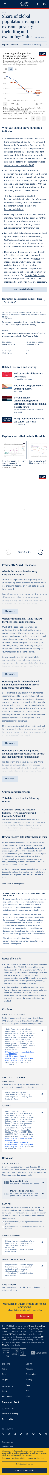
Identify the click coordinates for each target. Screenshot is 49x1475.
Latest (4, 1405)
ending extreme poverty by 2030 (19, 165)
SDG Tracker (7, 1410)
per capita (35, 259)
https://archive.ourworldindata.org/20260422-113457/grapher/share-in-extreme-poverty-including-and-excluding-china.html (19, 1059)
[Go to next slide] (40, 552)
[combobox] (38, 4)
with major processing (11, 336)
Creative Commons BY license (16, 993)
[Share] (38, 118)
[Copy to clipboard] (39, 1030)
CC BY (25, 118)
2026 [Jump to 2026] (42, 104)
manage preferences (35, 1458)
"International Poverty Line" (29, 145)
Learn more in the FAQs (24, 289)
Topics (4, 1383)
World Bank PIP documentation (29, 247)
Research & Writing (32, 45)
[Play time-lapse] (5, 104)
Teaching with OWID (10, 1416)
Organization (31, 1388)
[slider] (17, 104)
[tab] (6, 69)
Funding (29, 1393)
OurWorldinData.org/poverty (12, 118)
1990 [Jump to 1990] (12, 104)
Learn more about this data (18, 109)
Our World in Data (25, 4)
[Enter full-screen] (44, 118)
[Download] (33, 118)
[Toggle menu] (4, 4)
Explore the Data (10, 45)
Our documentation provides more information (27, 1223)
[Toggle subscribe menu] (44, 4)
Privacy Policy (20, 1458)
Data (4, 1388)
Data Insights (7, 1433)
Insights (5, 1393)
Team (28, 1399)
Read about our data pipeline (14, 884)
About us (29, 1383)
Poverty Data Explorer (35, 275)
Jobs (27, 1404)
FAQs (4, 1359)
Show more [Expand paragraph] (10, 611)
